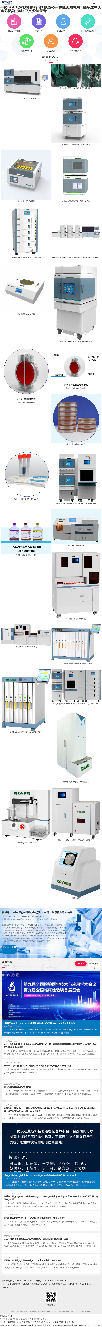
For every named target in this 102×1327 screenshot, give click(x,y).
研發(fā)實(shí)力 (88, 23)
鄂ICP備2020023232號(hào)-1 (66, 1311)
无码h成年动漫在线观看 (36, 1325)
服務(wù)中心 (26, 43)
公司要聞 (80, 963)
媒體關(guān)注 (94, 965)
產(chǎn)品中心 (63, 23)
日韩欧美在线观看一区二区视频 (13, 1325)
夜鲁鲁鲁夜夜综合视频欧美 (75, 1325)
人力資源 (51, 43)
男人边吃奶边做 (93, 1325)
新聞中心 (39, 23)
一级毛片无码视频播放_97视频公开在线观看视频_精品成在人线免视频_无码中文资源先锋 (50, 9)
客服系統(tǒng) (6, 1316)
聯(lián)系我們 (75, 43)
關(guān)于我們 (14, 23)
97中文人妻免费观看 (55, 1325)
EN (93, 3)
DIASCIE (89, 1311)
